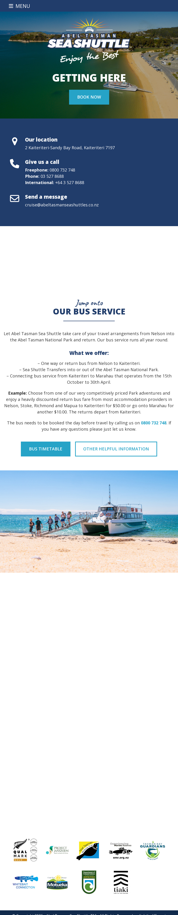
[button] (19, 6)
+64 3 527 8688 (69, 182)
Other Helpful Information (116, 449)
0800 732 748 (62, 170)
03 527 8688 (52, 176)
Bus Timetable (45, 449)
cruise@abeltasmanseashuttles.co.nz (62, 205)
